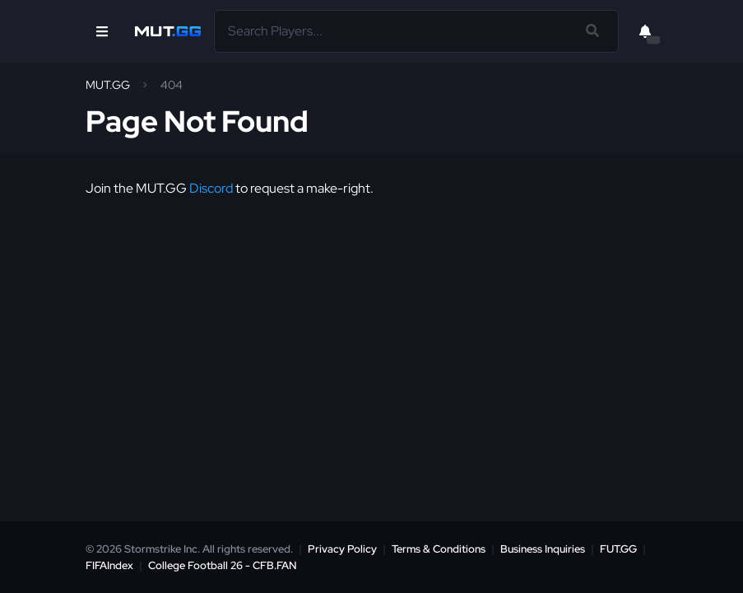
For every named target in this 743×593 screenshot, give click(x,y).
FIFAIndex (109, 565)
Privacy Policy (342, 549)
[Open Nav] (102, 31)
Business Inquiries (542, 549)
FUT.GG (618, 549)
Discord (211, 188)
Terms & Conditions (438, 549)
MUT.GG (108, 85)
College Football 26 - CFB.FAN (222, 565)
